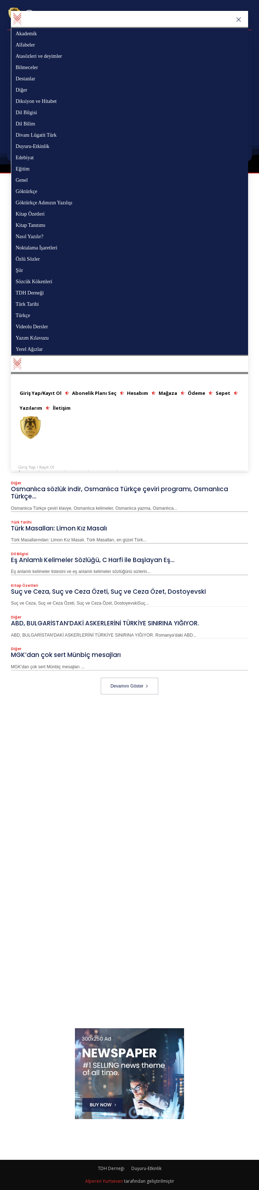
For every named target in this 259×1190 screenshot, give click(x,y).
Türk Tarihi (21, 522)
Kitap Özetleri (24, 586)
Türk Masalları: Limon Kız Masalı (59, 528)
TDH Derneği (111, 1168)
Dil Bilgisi (19, 554)
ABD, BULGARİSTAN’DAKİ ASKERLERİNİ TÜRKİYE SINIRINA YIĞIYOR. (105, 623)
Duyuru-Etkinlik (146, 1168)
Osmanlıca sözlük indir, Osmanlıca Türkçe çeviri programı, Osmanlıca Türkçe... (119, 493)
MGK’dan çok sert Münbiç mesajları (66, 655)
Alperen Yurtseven (104, 1181)
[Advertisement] (135, 745)
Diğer (16, 483)
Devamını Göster (130, 686)
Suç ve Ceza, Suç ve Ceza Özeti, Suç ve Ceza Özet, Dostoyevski (108, 592)
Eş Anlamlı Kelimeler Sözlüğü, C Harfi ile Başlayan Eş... (93, 560)
